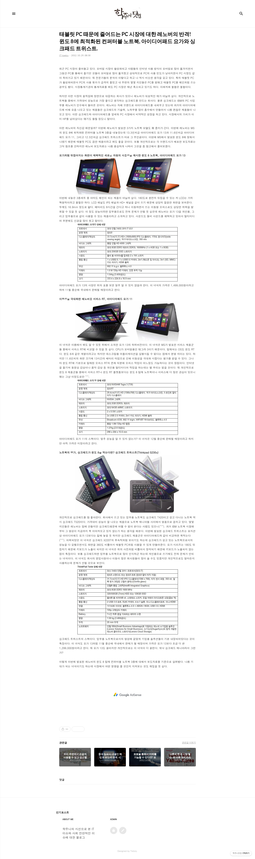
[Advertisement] (127, 695)
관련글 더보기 (189, 742)
